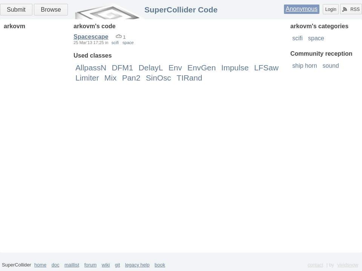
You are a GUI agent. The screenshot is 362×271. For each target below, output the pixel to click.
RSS (351, 9)
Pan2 (131, 77)
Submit (16, 9)
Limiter (87, 77)
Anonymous (302, 9)
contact (315, 265)
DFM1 (122, 67)
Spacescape (91, 36)
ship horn (304, 65)
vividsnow (347, 265)
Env (175, 67)
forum (90, 265)
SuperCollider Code (181, 9)
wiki (106, 265)
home (40, 265)
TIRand (189, 77)
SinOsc (158, 77)
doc (56, 265)
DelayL (151, 67)
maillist (71, 265)
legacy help (137, 265)
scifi (297, 38)
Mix (110, 77)
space (316, 38)
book (160, 265)
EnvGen (201, 67)
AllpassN (90, 67)
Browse (51, 9)
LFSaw (266, 67)
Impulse (235, 67)
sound (330, 65)
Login (330, 9)
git (117, 265)
